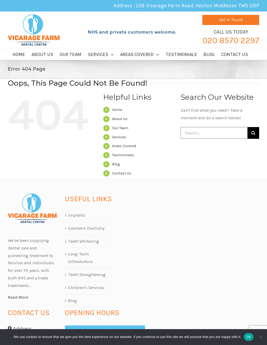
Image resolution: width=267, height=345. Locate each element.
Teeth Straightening (87, 274)
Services (119, 137)
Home (117, 110)
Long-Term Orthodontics (80, 258)
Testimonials (123, 155)
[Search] (253, 133)
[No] (260, 337)
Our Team (120, 128)
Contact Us (121, 173)
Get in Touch (231, 19)
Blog (116, 164)
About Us (120, 119)
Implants (76, 215)
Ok (248, 337)
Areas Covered (124, 146)
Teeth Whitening (83, 241)
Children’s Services (86, 287)
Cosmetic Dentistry (86, 228)
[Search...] (214, 133)
